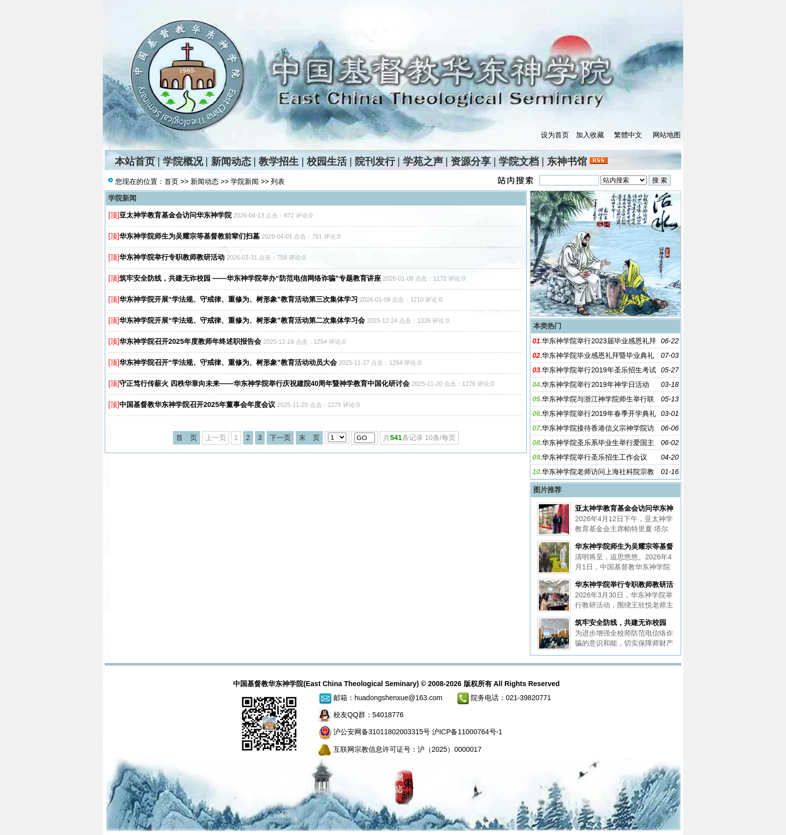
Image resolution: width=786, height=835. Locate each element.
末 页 (309, 438)
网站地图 (667, 135)
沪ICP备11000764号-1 (467, 732)
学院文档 (519, 161)
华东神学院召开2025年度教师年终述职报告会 (190, 341)
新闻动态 (231, 161)
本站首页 (135, 161)
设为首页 (555, 135)
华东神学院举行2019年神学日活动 (595, 384)
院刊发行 (375, 161)
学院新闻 (245, 181)
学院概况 (183, 161)
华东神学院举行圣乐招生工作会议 (594, 457)
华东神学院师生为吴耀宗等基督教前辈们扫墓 (189, 236)
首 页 (186, 438)
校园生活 (327, 161)
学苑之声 (423, 161)
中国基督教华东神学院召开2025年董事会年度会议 (197, 404)
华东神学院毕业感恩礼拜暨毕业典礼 (598, 355)
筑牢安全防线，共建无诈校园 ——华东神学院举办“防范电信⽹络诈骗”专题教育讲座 (250, 278)
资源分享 (471, 161)
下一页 (280, 438)
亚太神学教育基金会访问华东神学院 (175, 215)
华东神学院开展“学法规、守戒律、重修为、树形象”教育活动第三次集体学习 (238, 299)
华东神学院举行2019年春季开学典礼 (599, 413)
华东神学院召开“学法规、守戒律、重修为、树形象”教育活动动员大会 (228, 362)
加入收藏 (590, 135)
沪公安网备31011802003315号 (381, 732)
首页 (171, 181)
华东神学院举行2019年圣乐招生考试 (599, 370)
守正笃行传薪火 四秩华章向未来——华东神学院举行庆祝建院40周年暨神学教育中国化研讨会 (264, 383)
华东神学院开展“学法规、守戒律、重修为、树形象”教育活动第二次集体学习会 (242, 320)
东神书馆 (567, 161)
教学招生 (279, 161)
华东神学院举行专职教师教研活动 (172, 257)
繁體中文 (628, 135)
